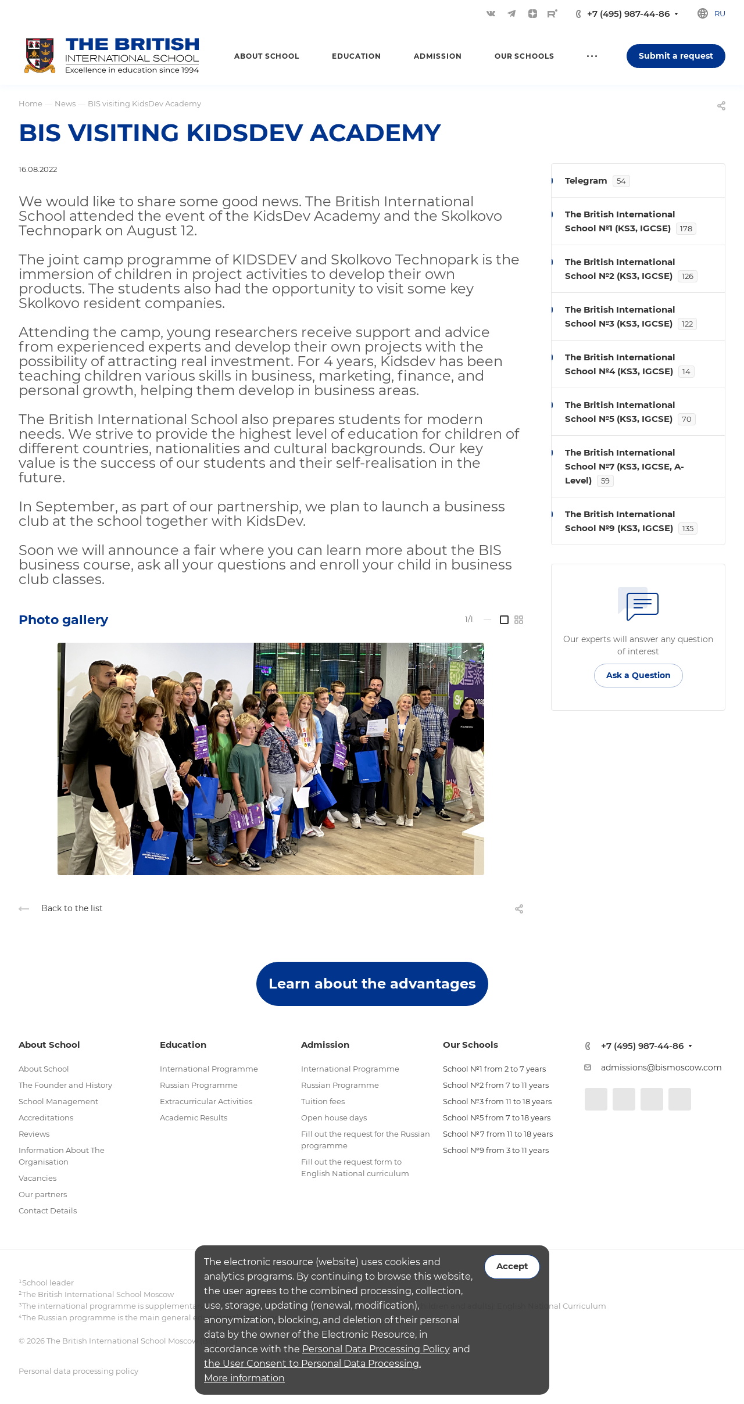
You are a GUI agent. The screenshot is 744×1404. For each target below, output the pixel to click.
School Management (58, 1101)
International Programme (209, 1068)
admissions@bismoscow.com (661, 1067)
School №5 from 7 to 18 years (496, 1117)
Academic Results (193, 1117)
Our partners (43, 1194)
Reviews (34, 1133)
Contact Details (48, 1210)
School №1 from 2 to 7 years (494, 1068)
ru (719, 13)
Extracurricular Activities (206, 1101)
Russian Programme (199, 1085)
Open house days (334, 1117)
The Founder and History (65, 1085)
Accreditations (46, 1117)
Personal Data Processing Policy (376, 1349)
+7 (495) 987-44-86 (628, 13)
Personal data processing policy (78, 1371)
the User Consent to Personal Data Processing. (312, 1363)
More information (244, 1378)
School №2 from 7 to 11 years (496, 1085)
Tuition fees (323, 1101)
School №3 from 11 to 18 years (497, 1101)
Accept (512, 1266)
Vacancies (37, 1178)
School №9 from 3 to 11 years (496, 1150)
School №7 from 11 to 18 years (498, 1133)
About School (44, 1068)
